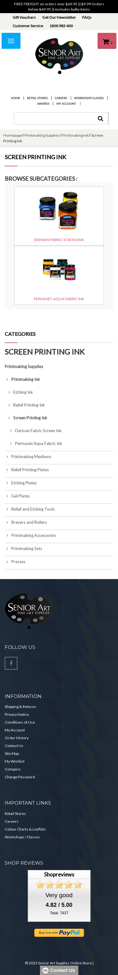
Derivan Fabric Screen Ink (33, 430)
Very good (58, 895)
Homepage (12, 135)
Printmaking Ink (75, 135)
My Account (66, 104)
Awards (43, 104)
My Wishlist (15, 761)
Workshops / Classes (22, 837)
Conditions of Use (20, 722)
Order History (17, 737)
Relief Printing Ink (25, 404)
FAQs (87, 17)
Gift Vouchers (24, 17)
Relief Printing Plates (27, 469)
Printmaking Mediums (28, 456)
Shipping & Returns (20, 706)
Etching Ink (19, 392)
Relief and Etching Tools (30, 509)
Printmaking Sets (23, 548)
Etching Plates (21, 482)
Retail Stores (37, 98)
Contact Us (14, 745)
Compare (12, 769)
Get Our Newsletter (59, 17)
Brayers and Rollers (26, 522)
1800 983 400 (61, 25)
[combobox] (61, 118)
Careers (61, 98)
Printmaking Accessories (30, 535)
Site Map (12, 753)
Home (15, 98)
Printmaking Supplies (42, 135)
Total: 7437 (59, 913)
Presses (15, 561)
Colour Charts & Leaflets (25, 829)
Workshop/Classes (89, 98)
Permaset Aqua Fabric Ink (33, 443)
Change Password (20, 777)
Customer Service (28, 25)
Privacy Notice (17, 714)
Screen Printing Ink (26, 417)
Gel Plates (17, 495)
